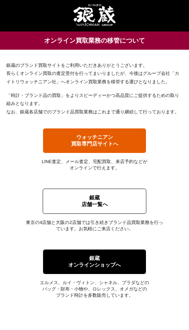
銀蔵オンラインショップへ (94, 261)
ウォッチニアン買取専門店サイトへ (94, 140)
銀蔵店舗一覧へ (95, 201)
